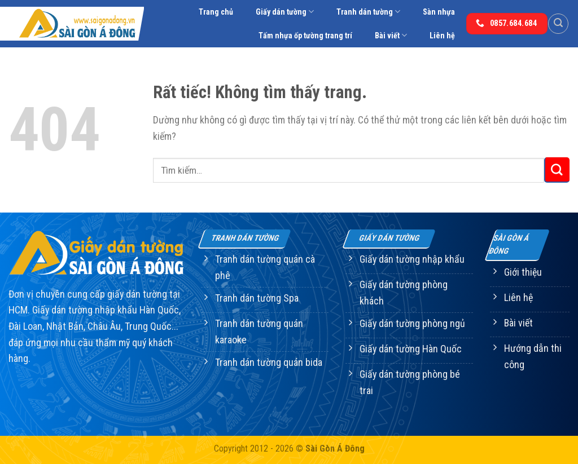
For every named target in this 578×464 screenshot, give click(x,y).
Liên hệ (442, 35)
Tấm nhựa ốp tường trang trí (305, 35)
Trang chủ (216, 11)
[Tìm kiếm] (558, 24)
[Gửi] (557, 170)
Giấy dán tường (285, 11)
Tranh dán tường (368, 11)
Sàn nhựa (439, 11)
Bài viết (391, 35)
